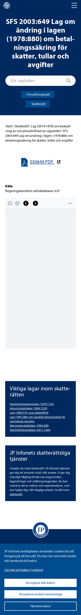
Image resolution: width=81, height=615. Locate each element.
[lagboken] (6, 5)
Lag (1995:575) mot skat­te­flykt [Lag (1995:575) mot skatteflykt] (29, 413)
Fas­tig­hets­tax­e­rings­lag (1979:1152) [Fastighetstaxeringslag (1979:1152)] (32, 404)
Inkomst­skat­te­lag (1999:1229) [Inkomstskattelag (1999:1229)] (28, 408)
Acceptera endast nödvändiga (40, 594)
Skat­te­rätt (38, 104)
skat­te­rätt (16, 494)
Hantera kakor (40, 606)
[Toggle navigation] (74, 5)
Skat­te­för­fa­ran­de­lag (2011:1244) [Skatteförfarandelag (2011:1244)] (30, 430)
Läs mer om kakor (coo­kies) (23, 570)
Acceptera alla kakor (40, 583)
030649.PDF (42, 162)
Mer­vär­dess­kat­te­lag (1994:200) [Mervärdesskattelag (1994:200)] (29, 425)
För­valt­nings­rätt (38, 94)
